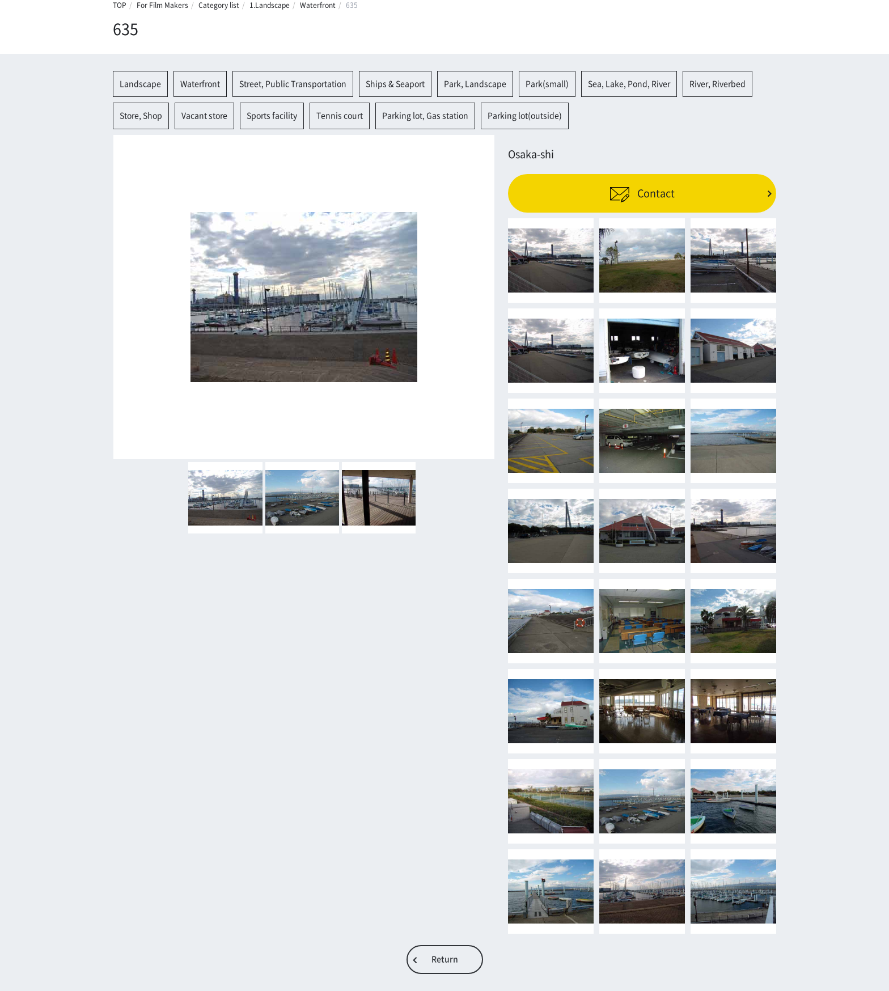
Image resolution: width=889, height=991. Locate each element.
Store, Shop (141, 116)
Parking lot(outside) (525, 116)
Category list (218, 5)
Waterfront (318, 5)
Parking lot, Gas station (425, 116)
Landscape (140, 84)
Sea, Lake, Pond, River (629, 84)
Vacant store (204, 116)
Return (444, 959)
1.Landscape (269, 5)
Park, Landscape (475, 84)
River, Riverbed (717, 84)
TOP (119, 5)
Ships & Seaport (395, 84)
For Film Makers (162, 5)
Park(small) (547, 84)
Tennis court (339, 116)
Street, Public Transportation (292, 84)
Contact (642, 193)
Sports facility (272, 116)
